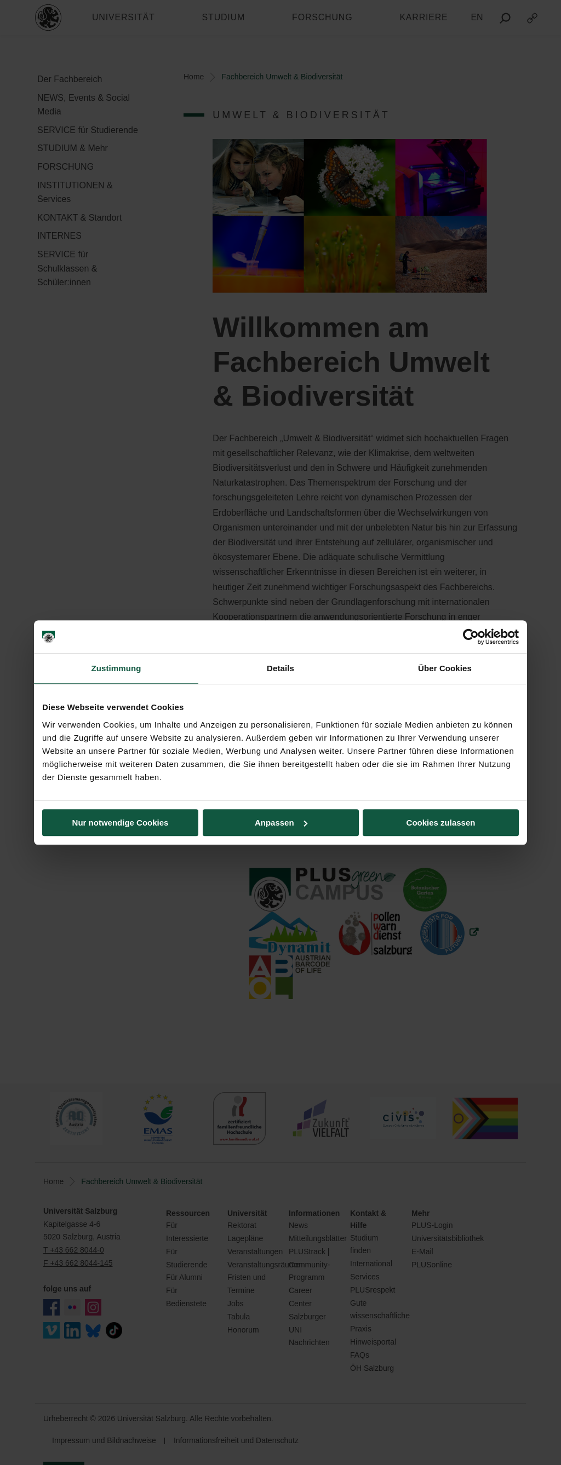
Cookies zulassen (441, 822)
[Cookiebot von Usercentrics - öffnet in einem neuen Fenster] (471, 636)
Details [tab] (280, 668)
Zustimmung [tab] (116, 668)
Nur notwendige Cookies (120, 822)
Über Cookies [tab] (445, 668)
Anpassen (281, 822)
